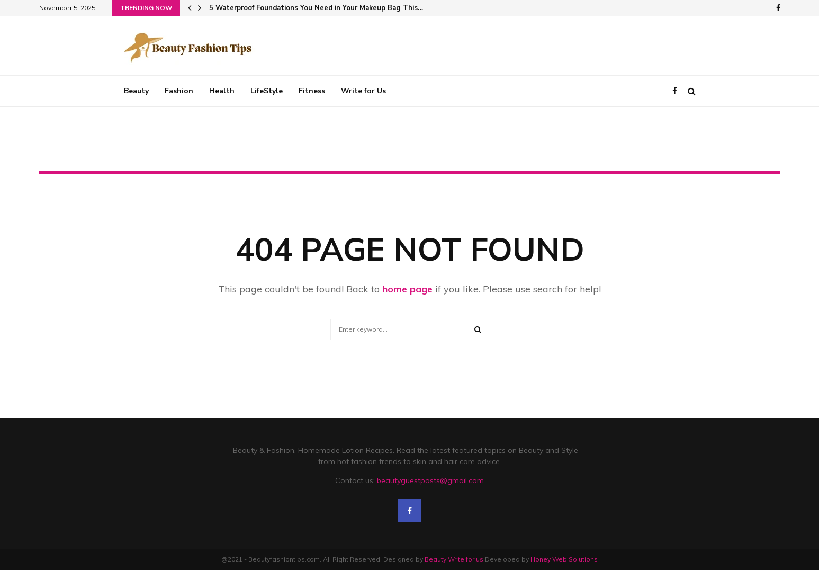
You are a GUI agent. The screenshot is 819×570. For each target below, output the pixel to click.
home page (407, 289)
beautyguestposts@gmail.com (430, 480)
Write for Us (363, 91)
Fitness (312, 91)
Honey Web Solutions (564, 559)
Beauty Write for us (454, 559)
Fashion (179, 91)
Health (222, 91)
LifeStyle (266, 91)
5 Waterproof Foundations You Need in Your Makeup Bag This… (316, 8)
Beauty (136, 91)
